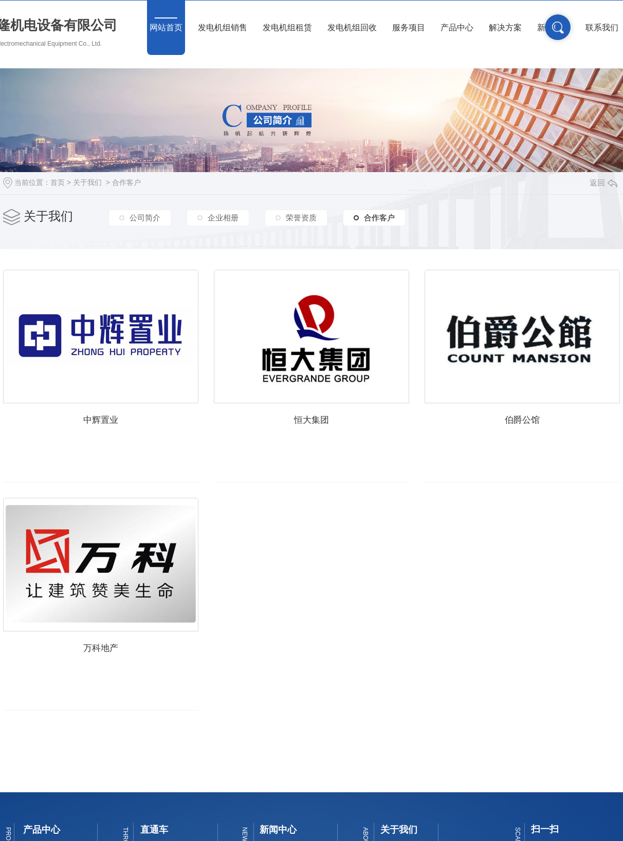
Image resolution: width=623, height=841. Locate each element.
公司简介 (145, 217)
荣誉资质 (301, 217)
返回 (603, 182)
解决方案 (505, 27)
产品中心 (457, 27)
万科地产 (333, 661)
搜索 (558, 27)
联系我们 (601, 27)
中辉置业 (107, 427)
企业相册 (223, 217)
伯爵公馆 (107, 661)
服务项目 (408, 27)
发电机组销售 (222, 27)
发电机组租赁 (287, 27)
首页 (57, 182)
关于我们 (87, 182)
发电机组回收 (352, 27)
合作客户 (126, 182)
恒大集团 (333, 427)
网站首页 (166, 27)
